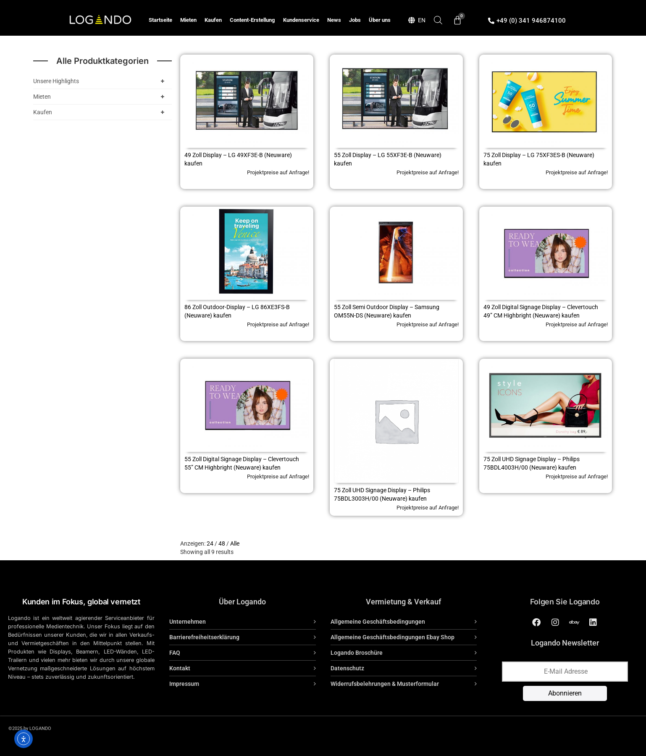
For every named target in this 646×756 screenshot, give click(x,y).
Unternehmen (187, 621)
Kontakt (179, 668)
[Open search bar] (438, 20)
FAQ (174, 652)
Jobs (355, 20)
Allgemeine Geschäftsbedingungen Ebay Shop (392, 637)
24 (210, 543)
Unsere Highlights (100, 81)
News (334, 20)
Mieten (188, 20)
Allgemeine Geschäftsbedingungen (378, 621)
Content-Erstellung (252, 20)
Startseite (160, 20)
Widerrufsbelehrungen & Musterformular (385, 683)
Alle (234, 543)
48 (221, 543)
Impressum (184, 683)
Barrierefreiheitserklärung (204, 637)
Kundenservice (301, 20)
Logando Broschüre (357, 652)
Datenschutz (347, 668)
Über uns (380, 20)
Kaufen (213, 20)
